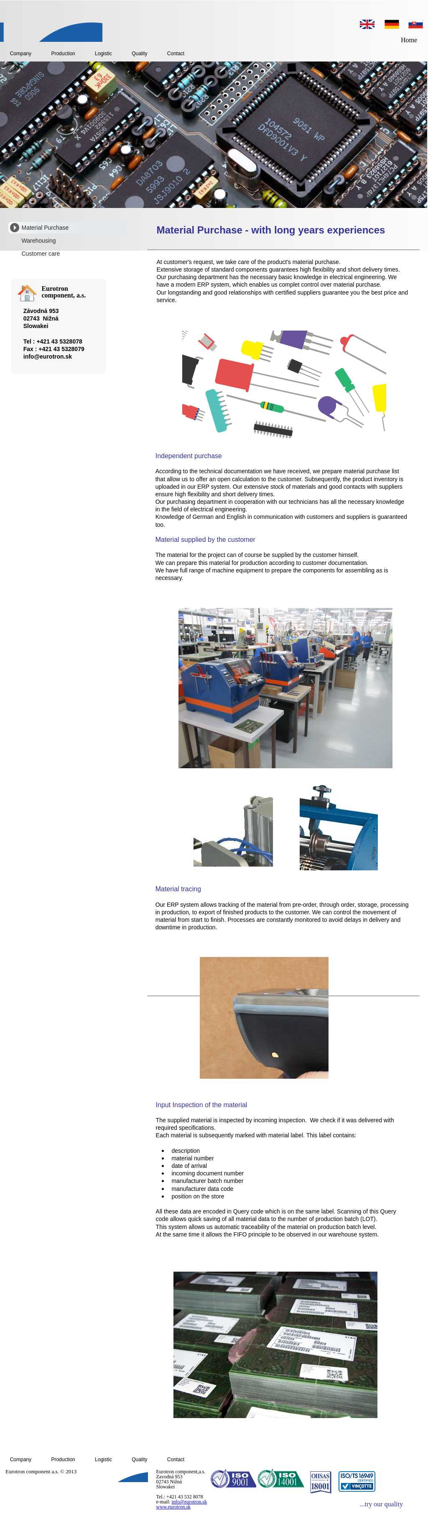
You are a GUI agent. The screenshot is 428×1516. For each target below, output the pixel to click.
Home (409, 40)
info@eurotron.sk (189, 1502)
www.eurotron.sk (173, 1507)
